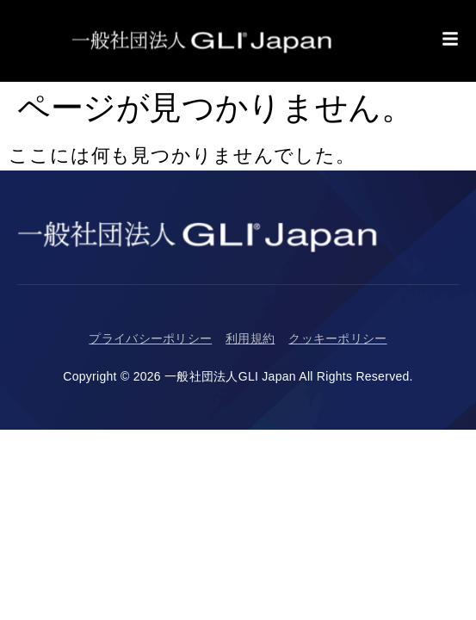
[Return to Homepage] (202, 41)
